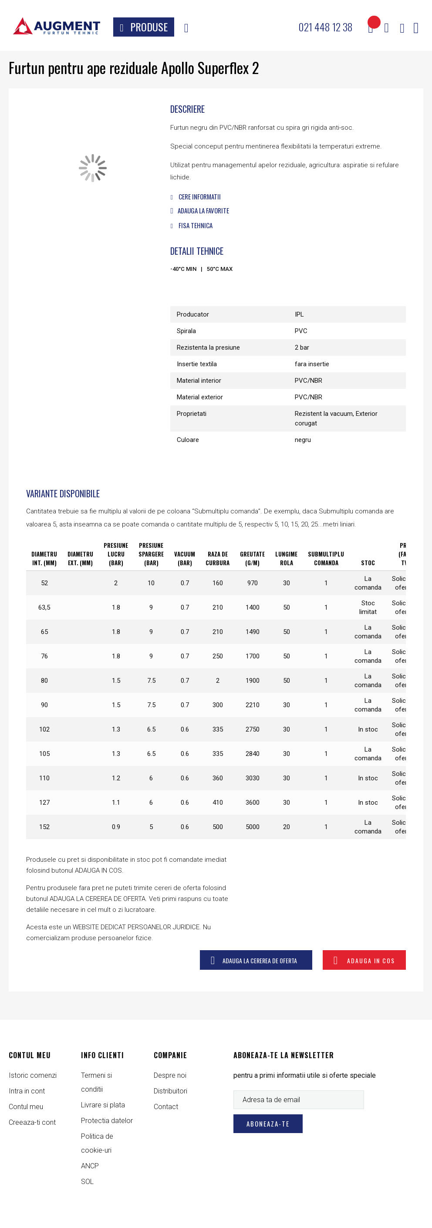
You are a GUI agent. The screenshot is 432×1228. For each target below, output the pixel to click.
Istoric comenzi (33, 1075)
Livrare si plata (103, 1105)
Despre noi (170, 1075)
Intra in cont (27, 1091)
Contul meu (26, 1107)
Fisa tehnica (191, 225)
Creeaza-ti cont (32, 1122)
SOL (87, 1181)
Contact (166, 1107)
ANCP (90, 1166)
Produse (149, 26)
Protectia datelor (107, 1121)
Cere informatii (195, 196)
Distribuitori (170, 1091)
